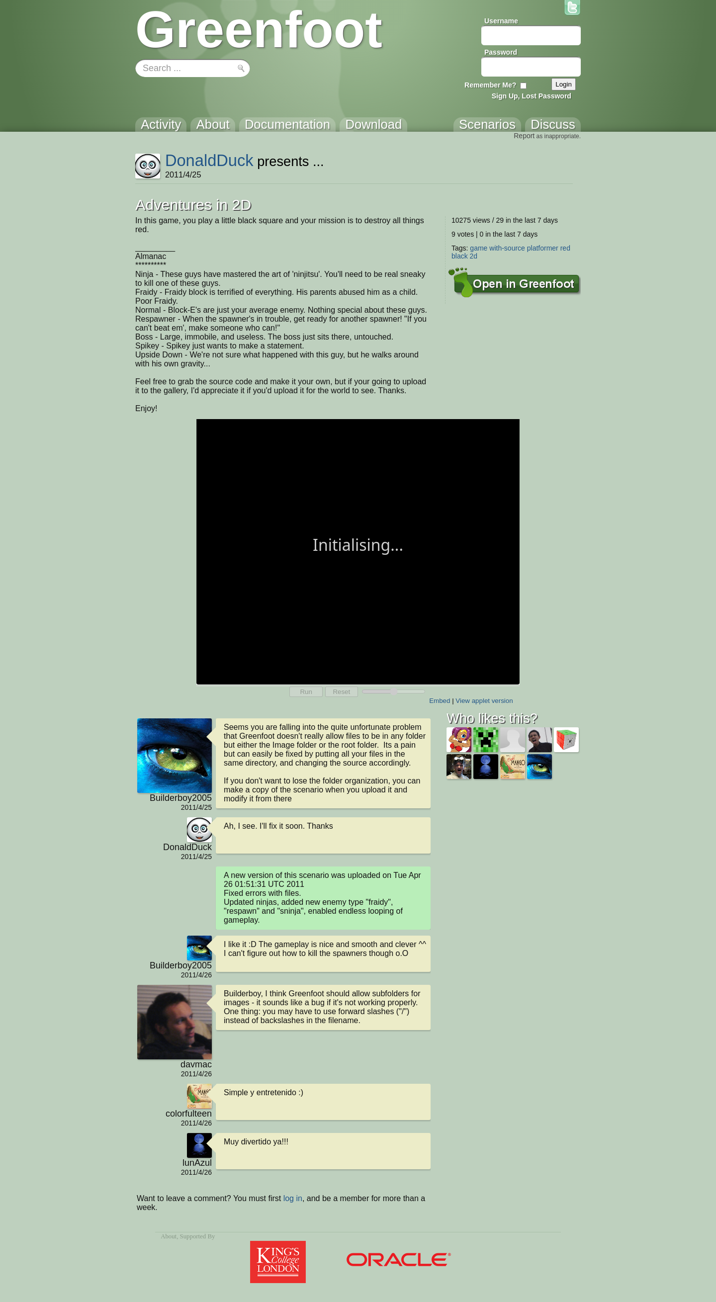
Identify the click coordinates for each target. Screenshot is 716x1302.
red (565, 248)
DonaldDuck (209, 160)
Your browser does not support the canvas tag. (358, 551)
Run (306, 691)
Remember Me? (490, 85)
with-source (507, 248)
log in (292, 1198)
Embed (439, 700)
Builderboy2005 (181, 798)
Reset (341, 691)
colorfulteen (189, 1114)
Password (500, 52)
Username (501, 21)
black (459, 256)
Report (524, 136)
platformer (542, 248)
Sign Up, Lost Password (531, 96)
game (478, 248)
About (169, 1236)
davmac (196, 1064)
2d (474, 256)
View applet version (484, 700)
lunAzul (197, 1163)
